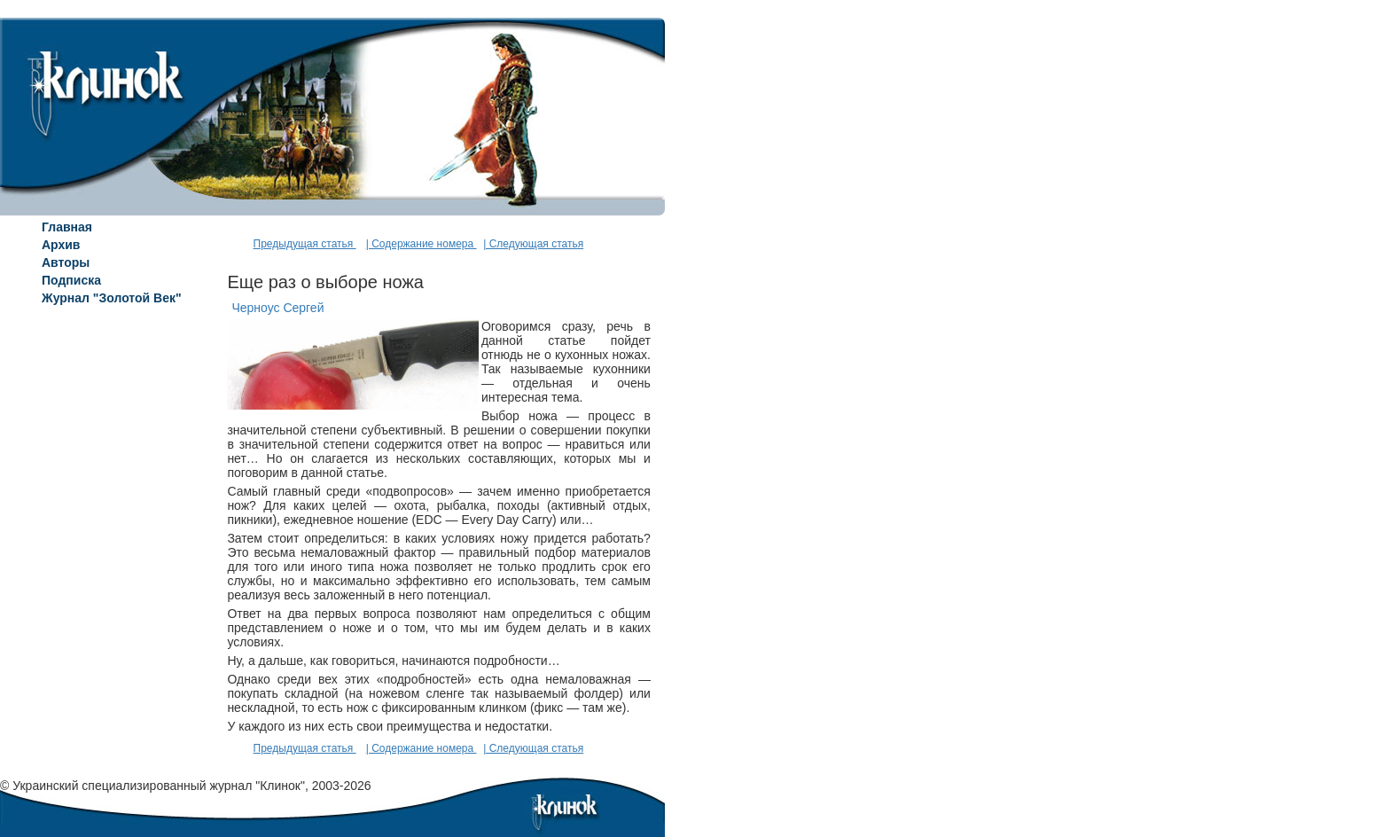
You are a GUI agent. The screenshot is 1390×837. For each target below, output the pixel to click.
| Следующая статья (533, 244)
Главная (67, 227)
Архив (61, 245)
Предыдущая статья (305, 244)
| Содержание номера (421, 244)
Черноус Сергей (277, 308)
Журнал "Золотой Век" (112, 298)
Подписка (71, 280)
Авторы (66, 262)
